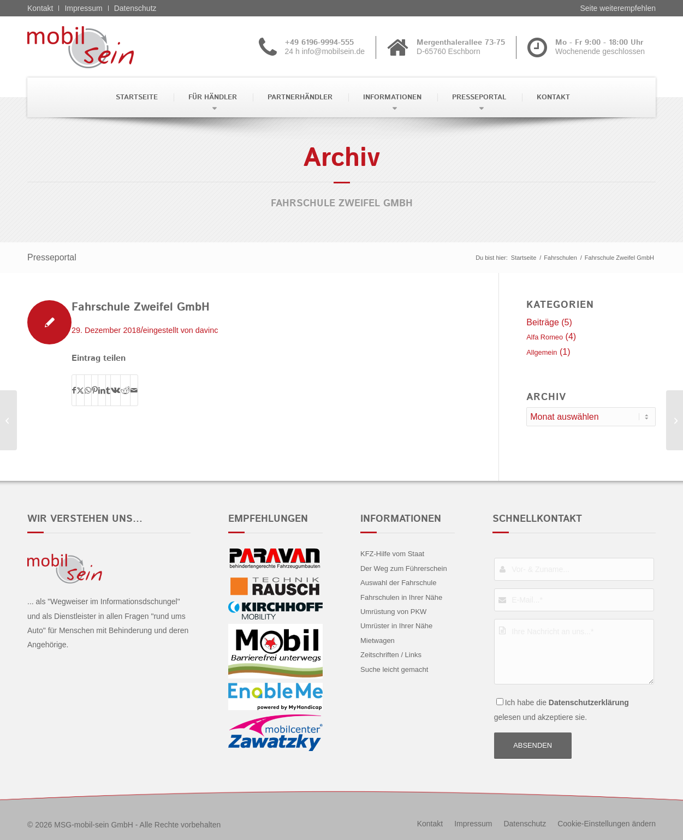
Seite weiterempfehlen (618, 8)
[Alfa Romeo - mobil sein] (97, 47)
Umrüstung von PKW (393, 611)
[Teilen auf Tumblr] (108, 390)
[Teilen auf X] (80, 390)
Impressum (83, 8)
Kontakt (40, 8)
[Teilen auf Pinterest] (95, 390)
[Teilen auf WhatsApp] (88, 390)
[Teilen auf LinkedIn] (101, 390)
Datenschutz (135, 8)
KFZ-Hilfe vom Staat (392, 554)
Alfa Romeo (544, 337)
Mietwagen (377, 640)
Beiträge (542, 322)
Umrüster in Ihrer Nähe (396, 626)
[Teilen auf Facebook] (74, 390)
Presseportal (51, 257)
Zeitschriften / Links (390, 655)
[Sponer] (8, 420)
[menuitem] (135, 97)
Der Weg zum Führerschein (403, 568)
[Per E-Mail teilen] (134, 390)
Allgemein (541, 352)
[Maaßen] (674, 420)
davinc (206, 330)
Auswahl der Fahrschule (398, 583)
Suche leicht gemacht (394, 669)
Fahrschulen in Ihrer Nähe (401, 597)
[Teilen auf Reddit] (125, 390)
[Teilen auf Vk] (115, 390)
